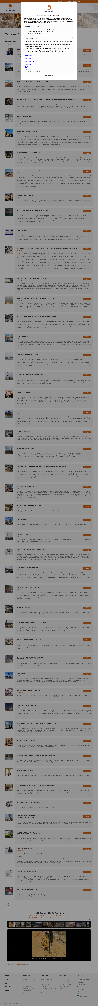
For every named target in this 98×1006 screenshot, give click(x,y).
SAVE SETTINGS (49, 76)
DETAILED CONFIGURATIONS (33, 33)
